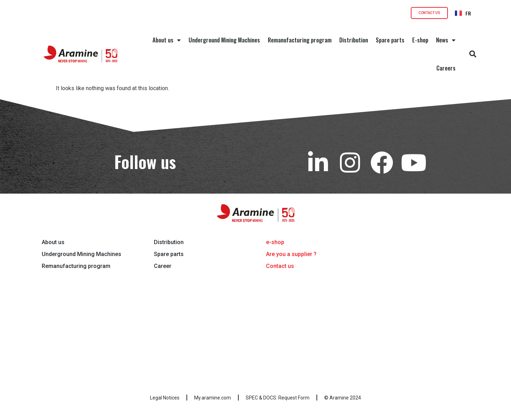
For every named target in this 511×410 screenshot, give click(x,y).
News (446, 40)
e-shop (275, 242)
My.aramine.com (212, 398)
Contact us (280, 266)
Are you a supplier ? (291, 254)
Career (162, 266)
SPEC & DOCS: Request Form (277, 398)
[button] (473, 54)
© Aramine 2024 (342, 398)
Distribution (353, 39)
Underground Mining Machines (224, 39)
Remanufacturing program (300, 39)
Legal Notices (164, 398)
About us (166, 40)
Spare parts (390, 39)
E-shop (420, 39)
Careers (446, 67)
